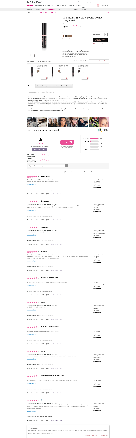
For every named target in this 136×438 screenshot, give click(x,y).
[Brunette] (44, 33)
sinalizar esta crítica (56, 194)
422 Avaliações (87, 26)
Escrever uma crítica (99, 26)
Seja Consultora (48, 5)
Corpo (59, 9)
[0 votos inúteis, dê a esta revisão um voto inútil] (47, 193)
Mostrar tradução (31, 184)
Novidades (30, 9)
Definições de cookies (91, 435)
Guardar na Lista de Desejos (100, 43)
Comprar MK (38, 5)
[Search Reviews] (48, 165)
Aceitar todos (104, 435)
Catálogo (78, 5)
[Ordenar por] (73, 172)
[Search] (101, 2)
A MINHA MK (71, 5)
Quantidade (96, 34)
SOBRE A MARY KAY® (73, 2)
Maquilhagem (51, 9)
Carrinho (104, 5)
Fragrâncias (68, 9)
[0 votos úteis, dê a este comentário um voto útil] (42, 193)
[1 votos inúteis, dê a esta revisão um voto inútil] (47, 420)
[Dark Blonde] (71, 36)
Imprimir (107, 12)
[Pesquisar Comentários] (66, 165)
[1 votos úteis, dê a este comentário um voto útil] (42, 220)
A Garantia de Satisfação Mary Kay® (86, 2)
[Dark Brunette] (66, 36)
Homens (76, 9)
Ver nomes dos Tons (66, 38)
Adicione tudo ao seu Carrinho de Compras (99, 60)
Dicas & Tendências (60, 5)
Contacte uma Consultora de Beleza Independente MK (88, 6)
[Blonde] (68, 36)
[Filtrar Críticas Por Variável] (96, 172)
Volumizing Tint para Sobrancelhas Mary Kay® (42, 67)
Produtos (30, 5)
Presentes (83, 9)
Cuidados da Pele (40, 9)
